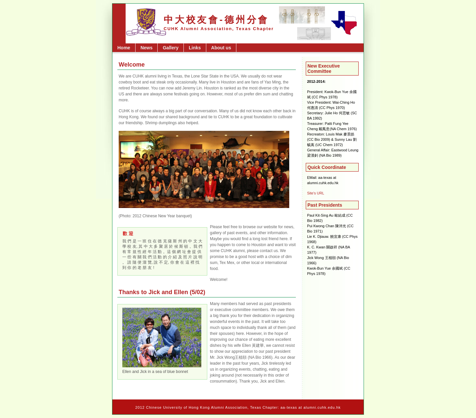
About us (221, 47)
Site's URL (315, 193)
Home (123, 47)
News (146, 47)
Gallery (170, 47)
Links (195, 47)
